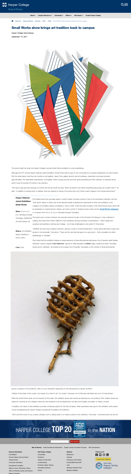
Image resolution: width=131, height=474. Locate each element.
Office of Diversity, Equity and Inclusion (21, 471)
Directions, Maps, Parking (45, 465)
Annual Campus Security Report (18, 457)
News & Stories (15, 9)
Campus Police (13, 460)
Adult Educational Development (52, 447)
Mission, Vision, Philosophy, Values (19, 468)
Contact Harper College (93, 15)
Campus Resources (45, 15)
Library (40, 470)
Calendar (69, 457)
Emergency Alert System (74, 460)
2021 (44, 21)
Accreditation (13, 454)
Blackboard (70, 454)
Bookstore (41, 457)
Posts (49, 21)
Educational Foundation (16, 465)
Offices (68, 15)
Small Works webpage (109, 209)
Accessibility (41, 454)
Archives (37, 21)
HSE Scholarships (94, 447)
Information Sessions (44, 468)
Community (58, 15)
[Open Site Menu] (124, 4)
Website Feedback (72, 470)
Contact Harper (42, 462)
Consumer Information (15, 462)
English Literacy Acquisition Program (75, 447)
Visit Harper (78, 15)
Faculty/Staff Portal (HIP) (74, 462)
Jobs (68, 465)
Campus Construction (44, 460)
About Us (18, 21)
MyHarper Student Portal (74, 468)
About (32, 15)
